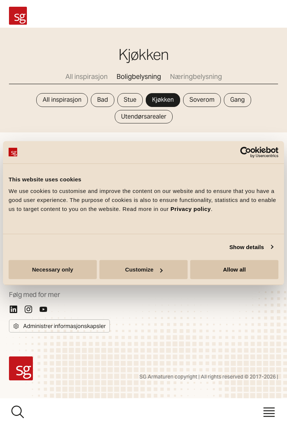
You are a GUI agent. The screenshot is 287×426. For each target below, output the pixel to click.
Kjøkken (163, 100)
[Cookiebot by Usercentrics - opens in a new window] (245, 152)
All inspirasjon (86, 76)
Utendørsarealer (143, 116)
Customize (144, 269)
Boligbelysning (139, 76)
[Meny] (269, 412)
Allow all (234, 269)
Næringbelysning (196, 76)
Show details (246, 247)
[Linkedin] (13, 309)
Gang (237, 100)
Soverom (202, 100)
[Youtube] (43, 309)
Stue (130, 100)
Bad (102, 100)
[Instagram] (28, 309)
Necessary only (52, 269)
